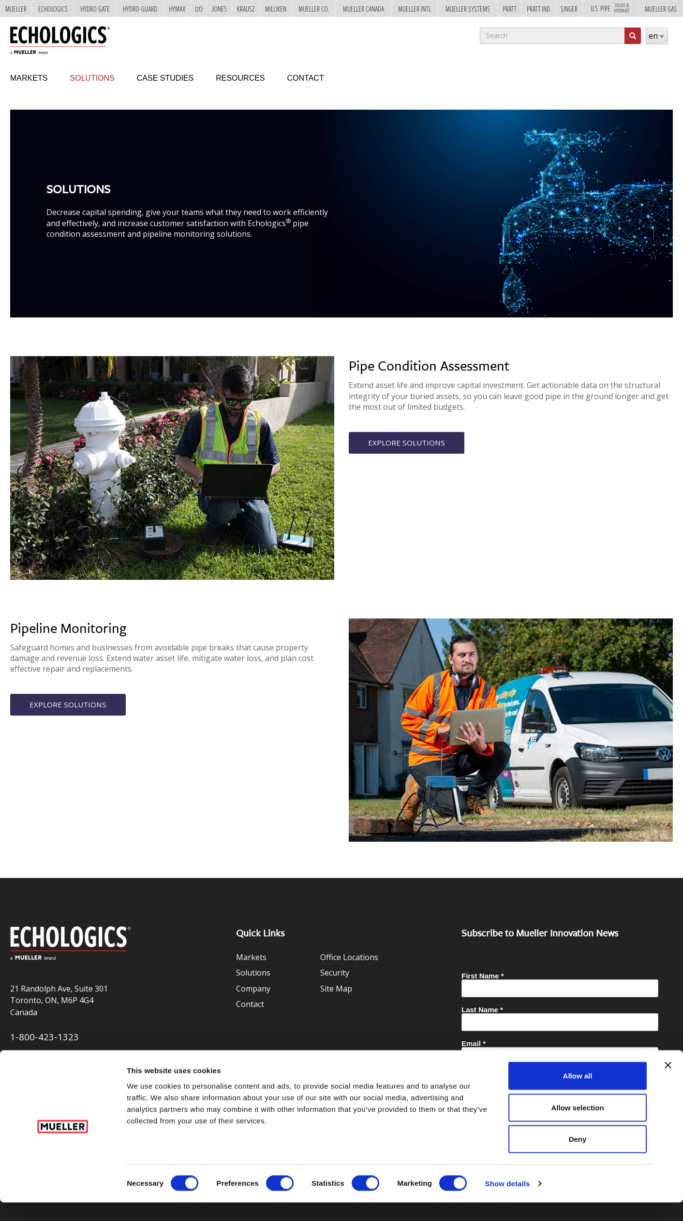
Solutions (92, 78)
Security (334, 972)
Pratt (510, 8)
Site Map (336, 988)
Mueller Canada (363, 8)
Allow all (578, 1094)
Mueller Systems (467, 8)
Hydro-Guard (140, 8)
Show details (507, 1202)
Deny (578, 1157)
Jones (219, 8)
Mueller (16, 8)
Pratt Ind (538, 8)
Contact (305, 78)
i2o (199, 8)
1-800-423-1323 (44, 1037)
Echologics (53, 8)
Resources (240, 78)
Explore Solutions (407, 443)
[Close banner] (668, 1083)
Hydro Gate (95, 8)
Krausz (246, 8)
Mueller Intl (414, 8)
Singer (569, 8)
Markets (28, 78)
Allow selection (577, 1126)
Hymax (177, 8)
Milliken (275, 8)
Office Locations (349, 957)
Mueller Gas (661, 8)
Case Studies (165, 78)
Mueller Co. (313, 8)
